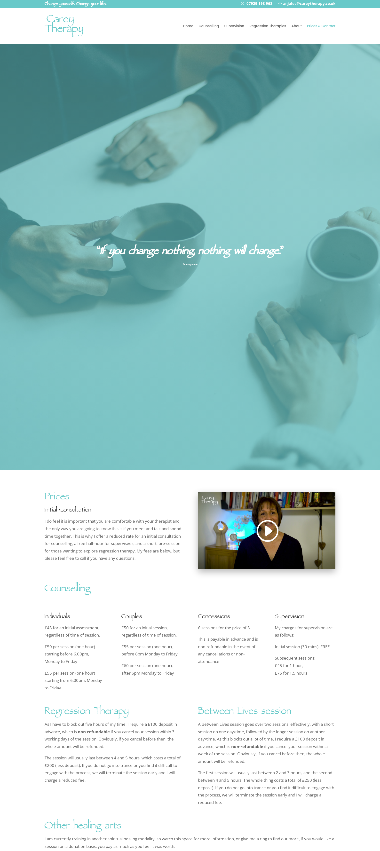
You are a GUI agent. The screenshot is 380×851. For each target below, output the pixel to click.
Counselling (209, 26)
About (297, 26)
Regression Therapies (267, 26)
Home (188, 26)
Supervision (234, 26)
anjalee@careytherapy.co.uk (309, 3)
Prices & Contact (321, 26)
